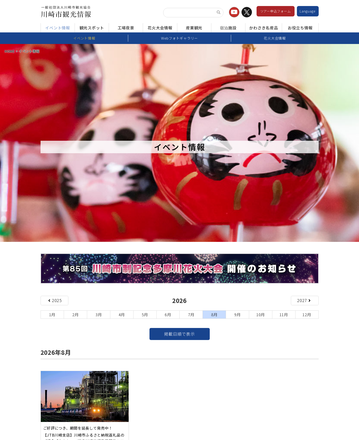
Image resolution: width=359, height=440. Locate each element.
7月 (191, 314)
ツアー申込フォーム (275, 11)
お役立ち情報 (300, 28)
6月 (168, 314)
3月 (98, 314)
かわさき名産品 (263, 28)
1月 (52, 314)
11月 (284, 314)
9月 (237, 314)
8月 (214, 314)
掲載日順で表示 (179, 334)
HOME (10, 51)
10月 (260, 314)
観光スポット (91, 28)
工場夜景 (126, 28)
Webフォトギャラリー (179, 38)
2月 (75, 314)
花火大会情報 (160, 28)
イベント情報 (57, 28)
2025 (55, 300)
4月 (122, 314)
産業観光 (194, 28)
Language (308, 11)
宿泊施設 (228, 28)
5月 (145, 314)
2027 (304, 300)
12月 (306, 314)
